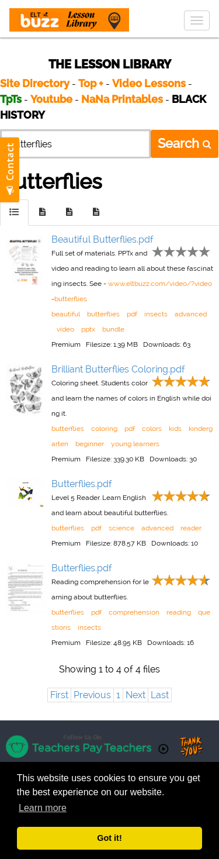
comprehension (134, 612)
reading (178, 612)
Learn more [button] (43, 808)
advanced (191, 314)
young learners (135, 444)
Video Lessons (149, 83)
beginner (89, 444)
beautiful (65, 314)
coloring (104, 429)
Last (160, 695)
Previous (92, 695)
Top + (90, 83)
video (65, 329)
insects (156, 314)
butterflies (103, 314)
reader (190, 528)
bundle (113, 329)
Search (184, 143)
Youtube (51, 99)
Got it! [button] (109, 838)
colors (152, 429)
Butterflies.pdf (81, 483)
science (121, 528)
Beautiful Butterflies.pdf (102, 239)
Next (135, 695)
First (59, 695)
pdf (132, 314)
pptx (88, 329)
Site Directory (34, 83)
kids (175, 429)
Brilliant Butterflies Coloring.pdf (118, 369)
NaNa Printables (122, 99)
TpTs (12, 99)
